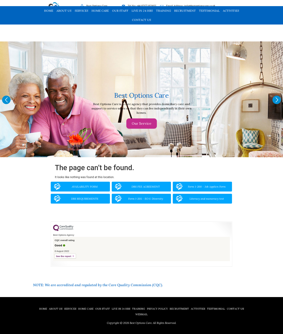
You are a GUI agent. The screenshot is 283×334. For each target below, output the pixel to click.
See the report (86, 252)
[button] (6, 99)
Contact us (141, 37)
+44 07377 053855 (146, 5)
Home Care (100, 27)
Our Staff (120, 27)
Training (163, 27)
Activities (231, 27)
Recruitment (185, 27)
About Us (63, 27)
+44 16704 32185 (145, 10)
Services (81, 27)
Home (48, 27)
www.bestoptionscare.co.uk (192, 10)
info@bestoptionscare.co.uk (199, 5)
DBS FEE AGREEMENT (144, 188)
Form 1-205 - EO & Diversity (144, 197)
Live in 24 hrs (142, 27)
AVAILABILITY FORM (101, 188)
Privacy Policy (157, 308)
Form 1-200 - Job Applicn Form (187, 188)
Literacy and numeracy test (187, 197)
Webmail (141, 314)
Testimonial (209, 27)
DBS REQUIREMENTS (101, 197)
